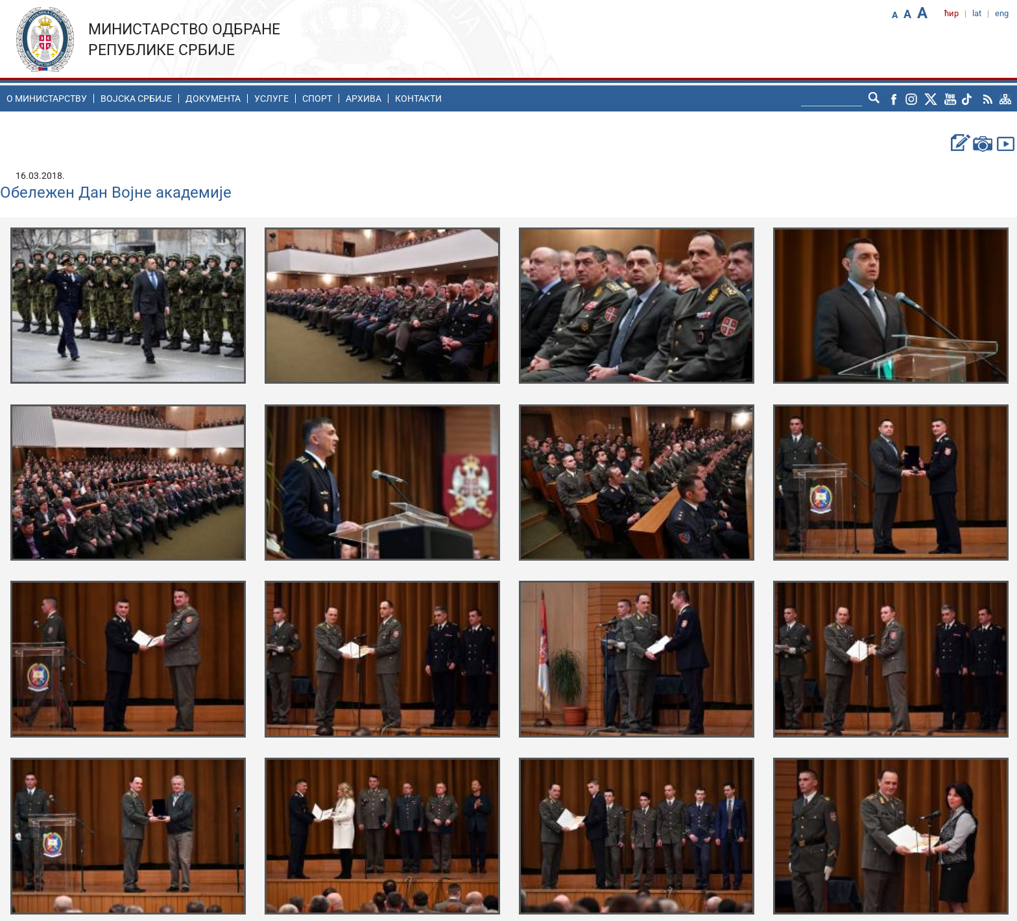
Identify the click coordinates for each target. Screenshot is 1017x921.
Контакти (418, 98)
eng (1002, 13)
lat (976, 13)
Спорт (317, 98)
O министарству (46, 98)
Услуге (271, 98)
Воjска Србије (136, 98)
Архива (363, 98)
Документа (213, 98)
